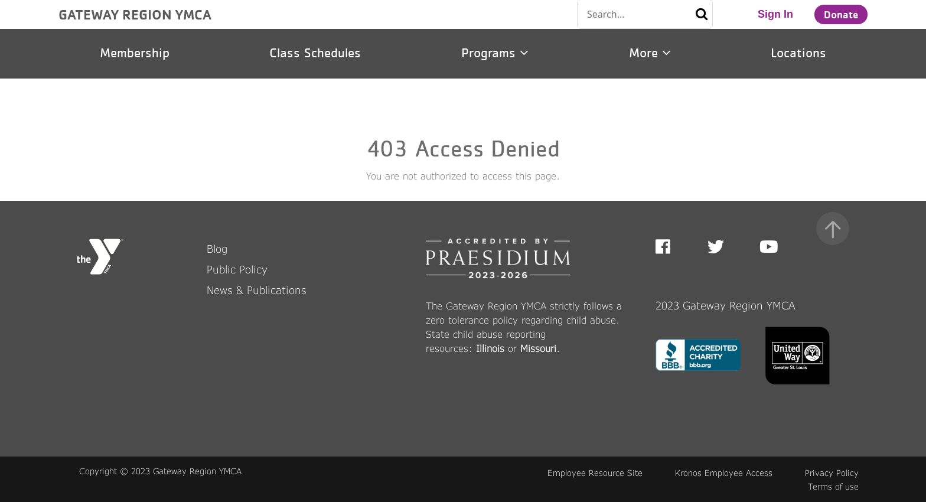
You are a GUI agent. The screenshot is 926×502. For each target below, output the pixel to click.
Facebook (671, 247)
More (650, 53)
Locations (798, 53)
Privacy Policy (832, 473)
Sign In (775, 14)
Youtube (767, 247)
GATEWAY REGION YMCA (134, 14)
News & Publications (257, 289)
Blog (217, 248)
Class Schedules (315, 53)
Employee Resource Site (595, 473)
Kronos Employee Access (723, 473)
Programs (495, 53)
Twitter (715, 247)
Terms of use (833, 486)
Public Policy (237, 269)
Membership (134, 53)
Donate (841, 14)
